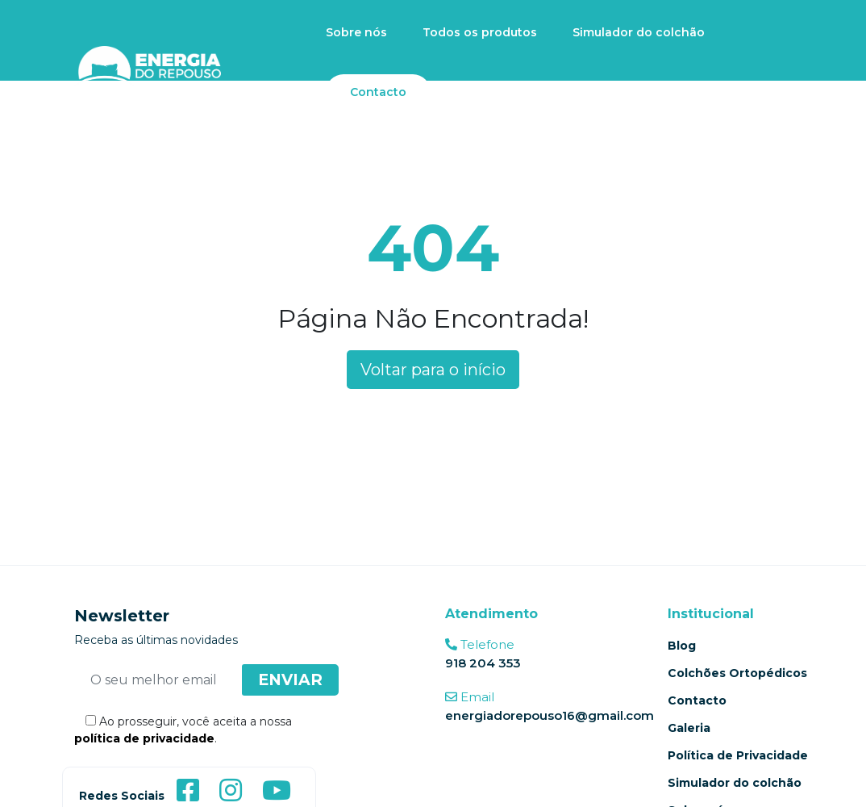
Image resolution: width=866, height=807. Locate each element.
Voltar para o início (433, 369)
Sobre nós (356, 32)
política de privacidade (144, 738)
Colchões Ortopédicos (737, 673)
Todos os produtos (480, 32)
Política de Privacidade (738, 755)
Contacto (378, 92)
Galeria (689, 728)
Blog (682, 645)
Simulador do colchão (638, 32)
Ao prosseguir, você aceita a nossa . (183, 730)
